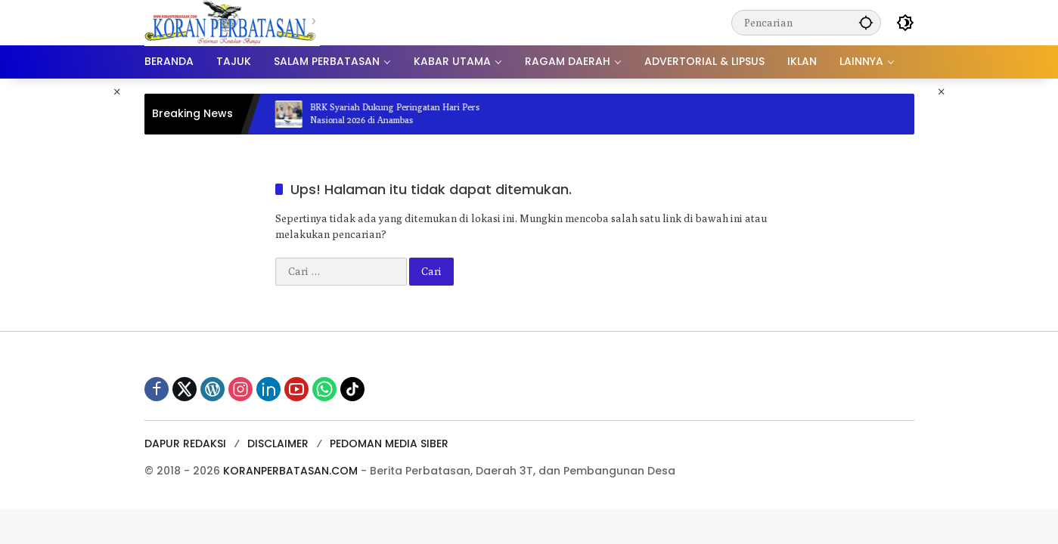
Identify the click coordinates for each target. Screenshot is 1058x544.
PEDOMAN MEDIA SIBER (389, 443)
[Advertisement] (65, 305)
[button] (866, 22)
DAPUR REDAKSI (185, 443)
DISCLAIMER (278, 443)
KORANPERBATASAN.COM (290, 470)
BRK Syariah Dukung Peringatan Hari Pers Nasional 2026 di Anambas (403, 113)
